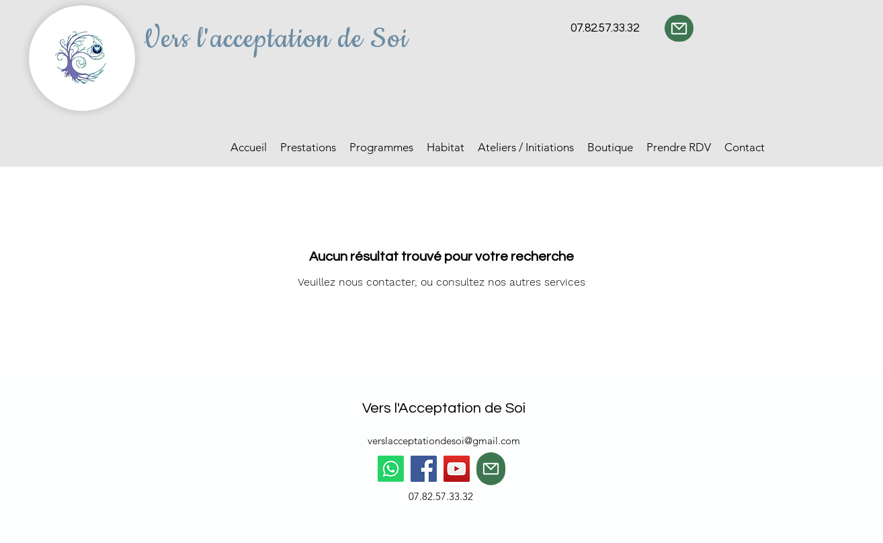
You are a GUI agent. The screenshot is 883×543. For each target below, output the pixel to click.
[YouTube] (457, 469)
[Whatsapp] (391, 469)
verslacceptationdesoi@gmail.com (444, 440)
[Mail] (679, 28)
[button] (308, 147)
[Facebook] (424, 469)
